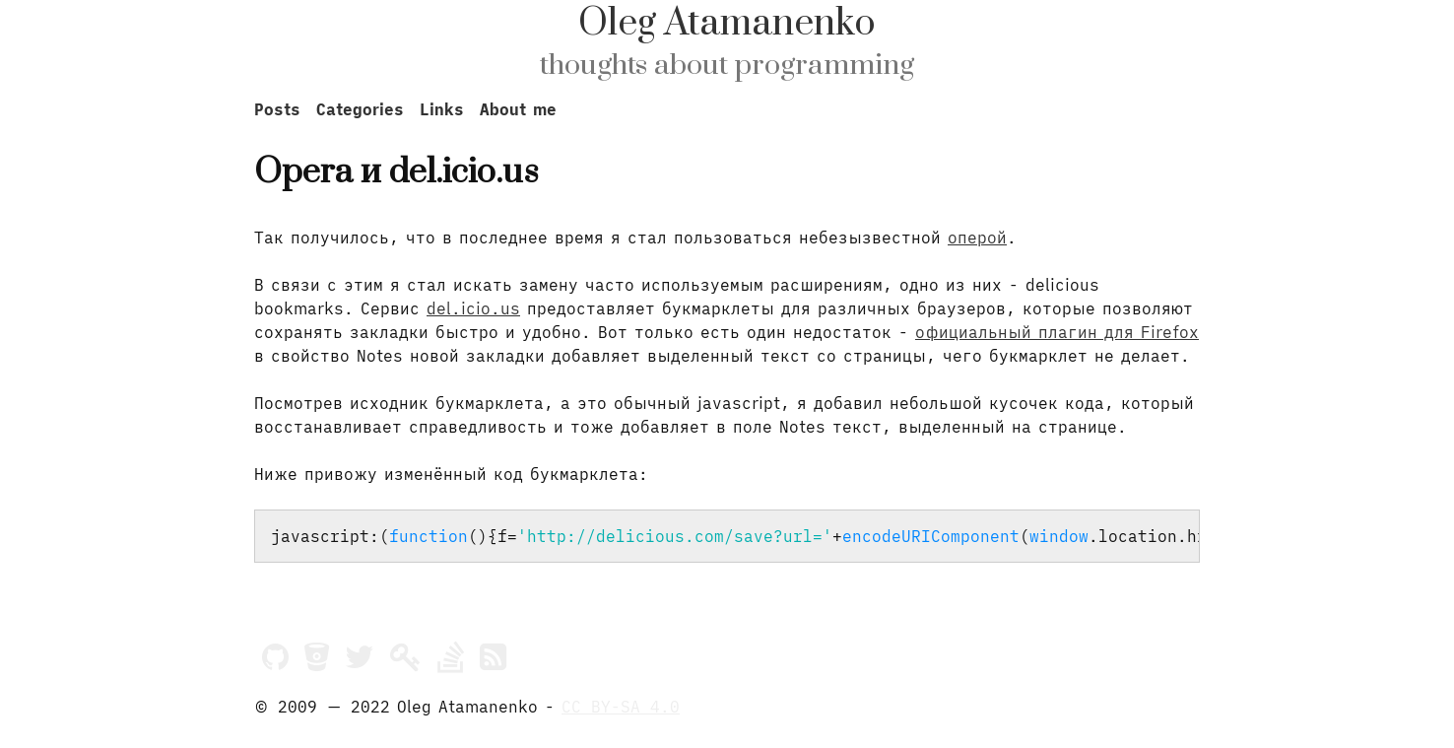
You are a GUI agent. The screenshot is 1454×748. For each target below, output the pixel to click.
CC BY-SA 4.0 (621, 706)
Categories (360, 109)
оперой (977, 237)
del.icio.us (473, 308)
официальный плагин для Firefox (1057, 332)
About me (518, 109)
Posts (277, 109)
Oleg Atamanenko (727, 23)
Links (442, 109)
